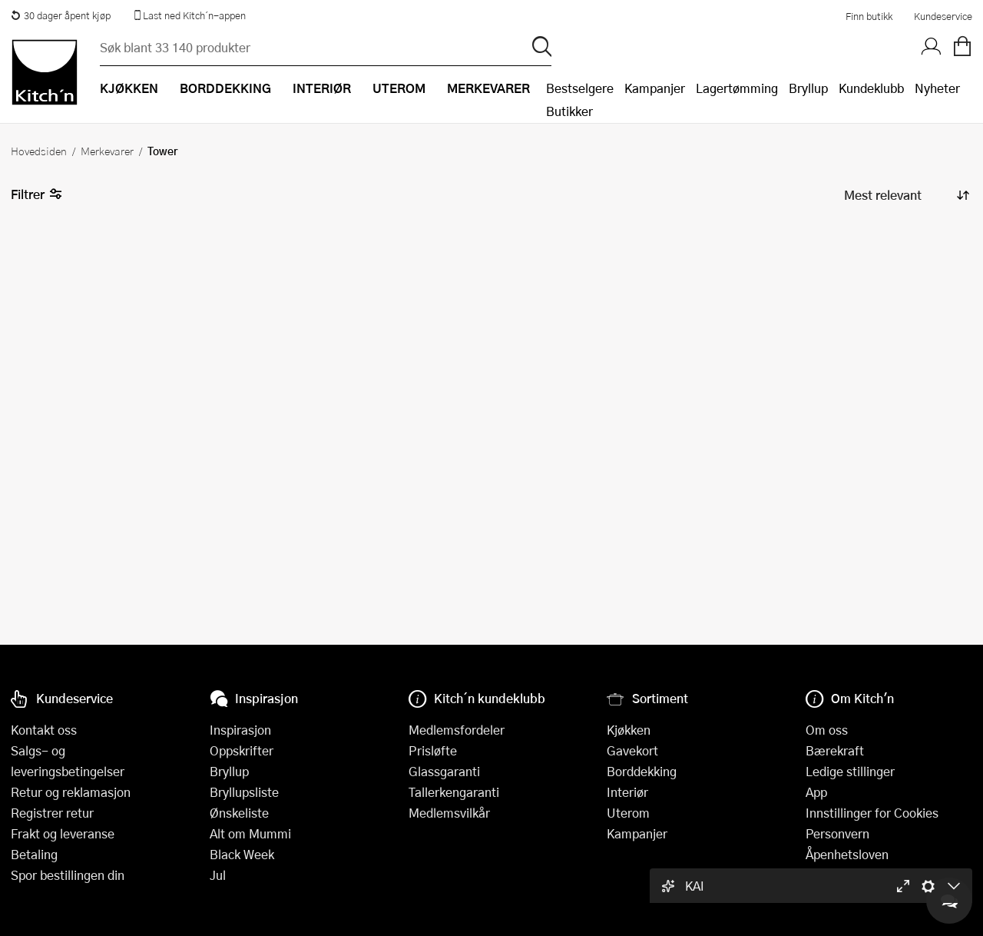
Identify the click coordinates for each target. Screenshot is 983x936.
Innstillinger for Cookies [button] (872, 812)
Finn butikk (869, 16)
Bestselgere (580, 88)
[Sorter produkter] (905, 195)
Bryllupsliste (244, 792)
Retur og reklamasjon (71, 792)
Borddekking (642, 771)
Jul (218, 875)
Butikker (569, 111)
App (816, 792)
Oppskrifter (241, 750)
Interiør (627, 792)
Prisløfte (433, 750)
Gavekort (632, 750)
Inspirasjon (240, 730)
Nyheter (937, 88)
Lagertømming (737, 88)
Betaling (34, 854)
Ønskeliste (239, 812)
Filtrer (36, 194)
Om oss (827, 730)
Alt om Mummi (250, 833)
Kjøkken (628, 730)
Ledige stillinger (850, 771)
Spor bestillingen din (67, 875)
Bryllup (808, 88)
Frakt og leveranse (62, 833)
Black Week (242, 854)
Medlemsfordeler (457, 730)
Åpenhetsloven (847, 854)
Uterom (628, 812)
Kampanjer (654, 88)
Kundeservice (943, 16)
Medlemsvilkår (449, 812)
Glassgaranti (444, 771)
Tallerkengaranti (454, 792)
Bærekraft (835, 750)
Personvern (837, 833)
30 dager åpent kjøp (61, 15)
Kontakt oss (44, 730)
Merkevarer (107, 150)
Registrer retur (52, 812)
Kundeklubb (871, 88)
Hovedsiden (39, 150)
